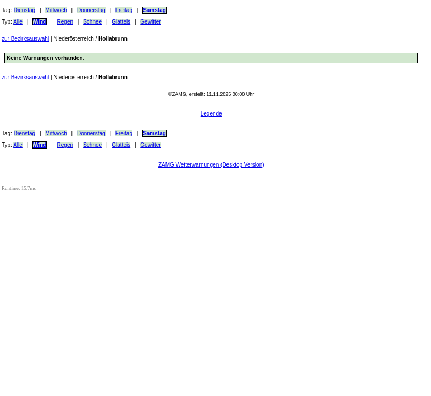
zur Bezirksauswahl (25, 39)
